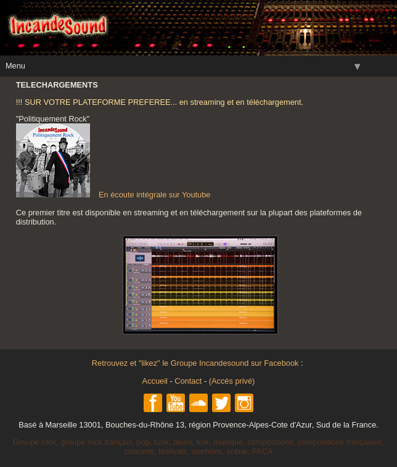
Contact (188, 381)
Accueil (155, 381)
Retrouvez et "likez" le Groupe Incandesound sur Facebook (196, 363)
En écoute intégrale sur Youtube (113, 194)
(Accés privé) (232, 381)
